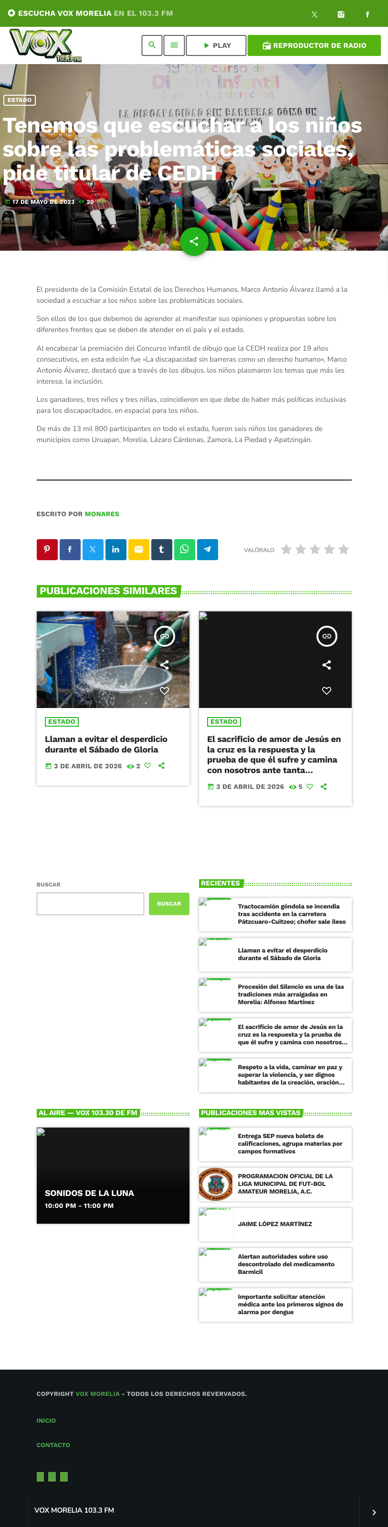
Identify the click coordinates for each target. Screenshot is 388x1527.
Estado (20, 100)
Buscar (49, 884)
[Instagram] (341, 16)
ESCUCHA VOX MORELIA (90, 13)
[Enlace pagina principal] (45, 45)
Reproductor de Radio (314, 45)
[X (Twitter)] (314, 16)
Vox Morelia (97, 1394)
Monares (102, 514)
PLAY (216, 45)
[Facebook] (367, 16)
